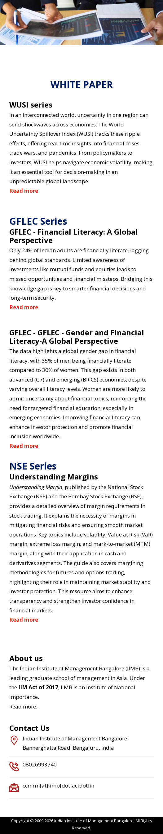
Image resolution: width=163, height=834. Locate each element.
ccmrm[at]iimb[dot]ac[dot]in (58, 785)
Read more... (24, 706)
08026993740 (40, 764)
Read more (23, 190)
